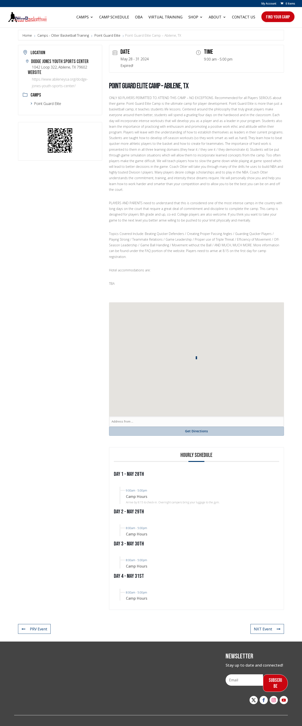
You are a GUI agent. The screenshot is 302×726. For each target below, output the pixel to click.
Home (28, 35)
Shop (193, 17)
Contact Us (243, 17)
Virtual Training (165, 17)
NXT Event (267, 629)
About (215, 17)
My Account (268, 3)
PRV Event (34, 629)
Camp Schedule (114, 17)
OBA (139, 17)
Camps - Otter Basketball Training (63, 35)
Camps (82, 17)
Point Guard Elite (107, 35)
